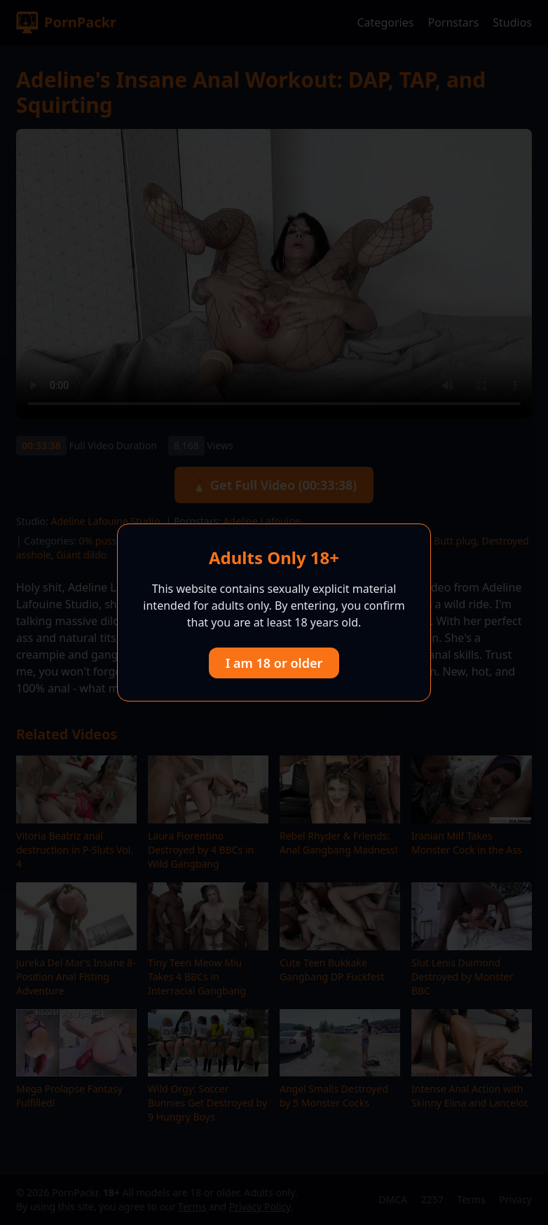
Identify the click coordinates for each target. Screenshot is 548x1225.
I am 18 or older (274, 663)
